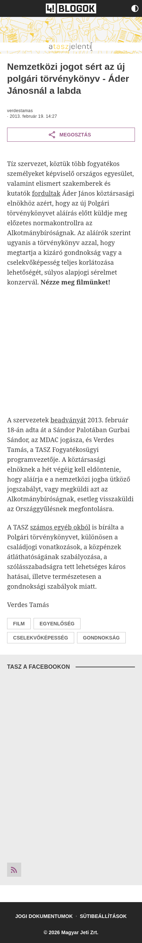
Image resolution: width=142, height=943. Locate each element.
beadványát (68, 420)
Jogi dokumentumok (44, 916)
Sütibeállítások (103, 916)
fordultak (46, 193)
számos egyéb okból (60, 527)
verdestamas (20, 110)
